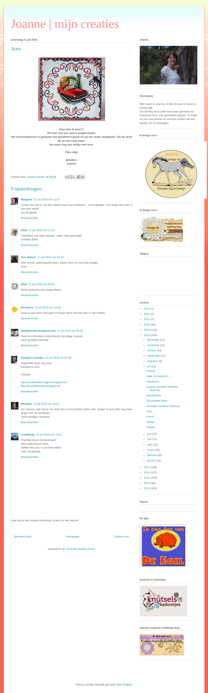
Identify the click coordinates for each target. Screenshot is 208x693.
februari (152, 455)
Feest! (150, 416)
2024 (147, 308)
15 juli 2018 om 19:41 (49, 434)
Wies (24, 284)
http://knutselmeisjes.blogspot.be (41, 386)
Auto (149, 411)
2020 (147, 324)
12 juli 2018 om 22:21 (46, 403)
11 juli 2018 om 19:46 (48, 307)
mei (149, 439)
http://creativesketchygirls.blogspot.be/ (44, 382)
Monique (26, 403)
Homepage (72, 536)
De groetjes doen (156, 400)
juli (149, 366)
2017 (147, 467)
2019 (147, 329)
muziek (150, 370)
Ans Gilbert (28, 257)
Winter (150, 422)
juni (149, 433)
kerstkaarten (153, 395)
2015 (147, 477)
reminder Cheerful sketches (163, 406)
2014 (147, 483)
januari (151, 460)
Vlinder (150, 427)
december (153, 339)
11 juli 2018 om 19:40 (41, 284)
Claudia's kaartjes (32, 357)
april (150, 444)
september (154, 355)
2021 (147, 319)
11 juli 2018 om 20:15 (70, 330)
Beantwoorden (30, 218)
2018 (147, 335)
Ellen (24, 230)
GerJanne (27, 307)
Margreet (26, 199)
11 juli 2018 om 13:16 (42, 230)
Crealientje (28, 434)
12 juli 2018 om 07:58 (58, 357)
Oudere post (121, 536)
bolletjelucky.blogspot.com (38, 330)
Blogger (127, 684)
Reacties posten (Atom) (81, 548)
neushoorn (152, 381)
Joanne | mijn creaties (65, 24)
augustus (153, 361)
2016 (147, 472)
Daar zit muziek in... (158, 376)
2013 (147, 488)
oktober (152, 350)
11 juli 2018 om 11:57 (46, 199)
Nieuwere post (22, 536)
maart (151, 449)
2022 (147, 314)
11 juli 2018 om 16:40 (50, 257)
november (153, 345)
